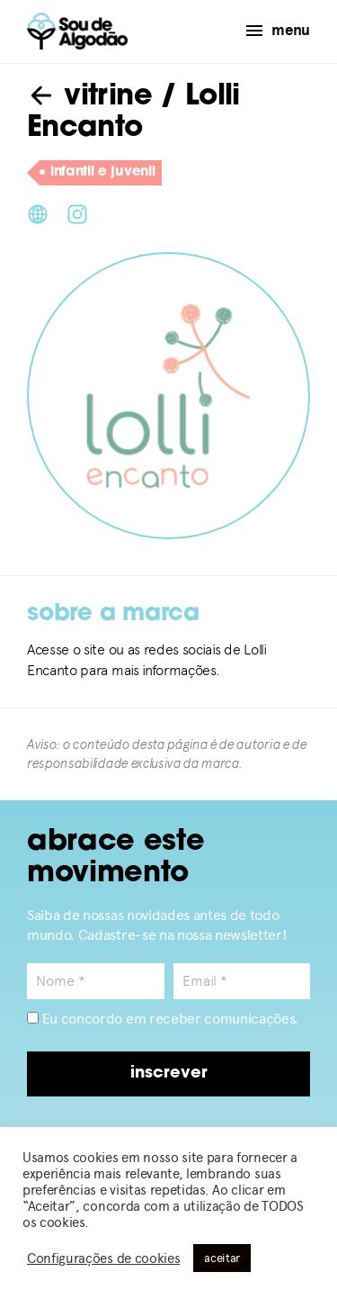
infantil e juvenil (97, 172)
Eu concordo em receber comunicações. (162, 1018)
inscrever (169, 1073)
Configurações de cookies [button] (103, 1258)
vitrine (89, 97)
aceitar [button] (222, 1258)
